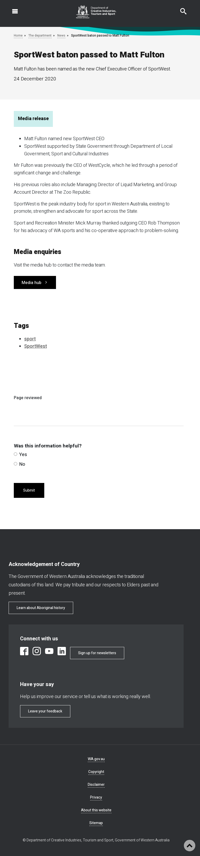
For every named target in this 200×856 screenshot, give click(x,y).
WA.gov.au (96, 759)
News (61, 35)
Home (18, 35)
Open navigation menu (12, 8)
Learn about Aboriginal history (41, 608)
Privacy (96, 797)
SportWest (35, 346)
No (19, 464)
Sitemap (96, 823)
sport (30, 339)
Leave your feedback (45, 711)
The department (40, 35)
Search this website (180, 8)
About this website (96, 810)
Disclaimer (96, 784)
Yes (20, 454)
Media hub (31, 283)
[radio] (15, 454)
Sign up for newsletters (97, 653)
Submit (29, 490)
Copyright (96, 772)
